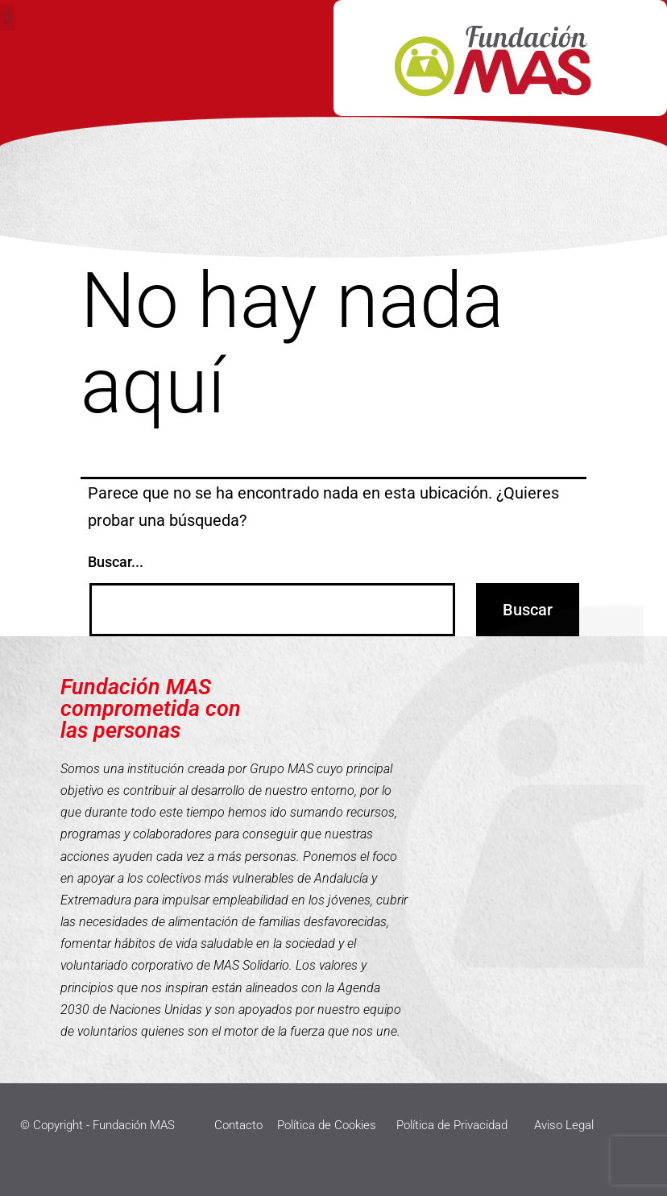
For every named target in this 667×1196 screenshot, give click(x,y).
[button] (7, 17)
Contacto (238, 1125)
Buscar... (115, 561)
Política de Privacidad (452, 1125)
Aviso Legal (564, 1125)
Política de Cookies (326, 1125)
